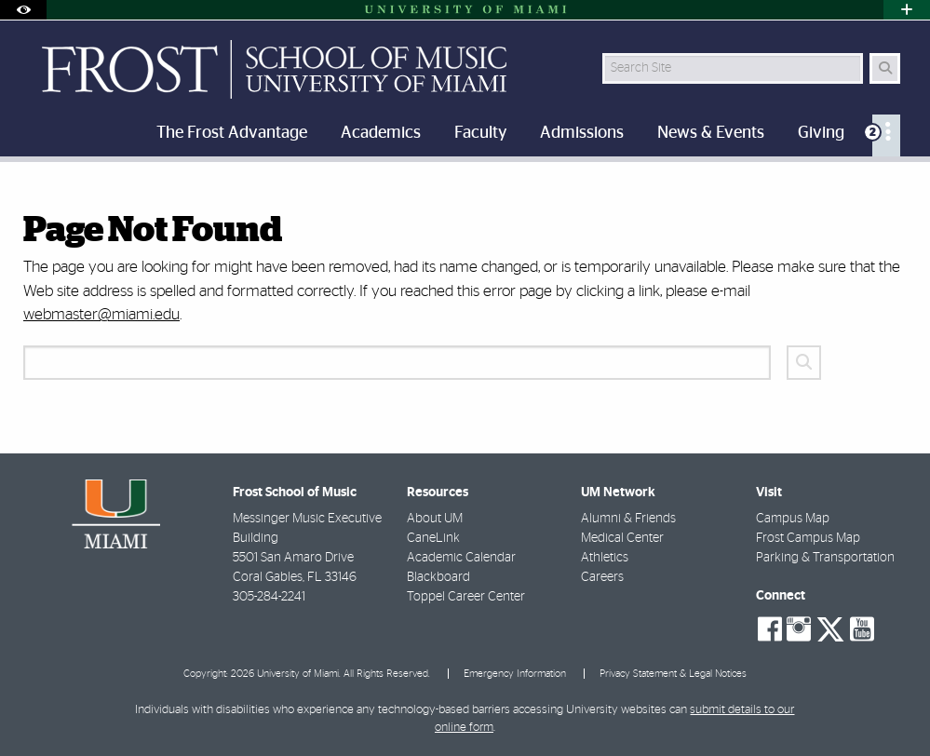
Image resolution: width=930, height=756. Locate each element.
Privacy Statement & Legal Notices (673, 673)
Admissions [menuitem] (582, 133)
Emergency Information (515, 673)
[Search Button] (884, 68)
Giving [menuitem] (821, 133)
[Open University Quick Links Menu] (906, 10)
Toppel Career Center (466, 596)
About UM (435, 518)
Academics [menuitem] (381, 133)
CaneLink (433, 538)
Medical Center (622, 538)
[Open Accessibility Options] (23, 10)
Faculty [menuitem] (480, 133)
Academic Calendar (461, 557)
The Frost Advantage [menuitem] (231, 133)
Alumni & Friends (628, 518)
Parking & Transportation (825, 557)
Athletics (604, 557)
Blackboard (438, 577)
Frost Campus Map (808, 538)
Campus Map (792, 518)
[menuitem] (886, 135)
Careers (602, 577)
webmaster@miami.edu (101, 314)
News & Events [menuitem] (710, 133)
